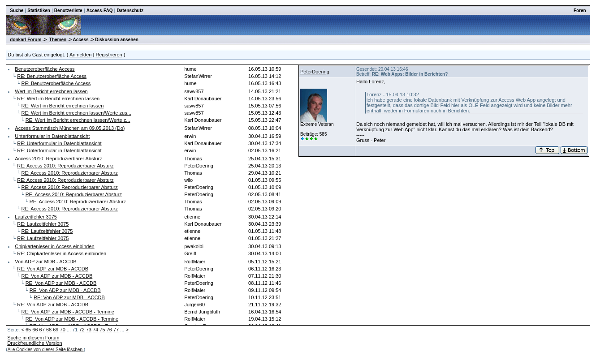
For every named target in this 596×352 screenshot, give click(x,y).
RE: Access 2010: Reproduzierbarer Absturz (65, 165)
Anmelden (80, 54)
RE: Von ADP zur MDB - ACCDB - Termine (67, 311)
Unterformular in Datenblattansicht (52, 136)
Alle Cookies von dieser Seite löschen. (46, 349)
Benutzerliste (68, 10)
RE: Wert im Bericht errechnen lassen (58, 98)
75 (102, 329)
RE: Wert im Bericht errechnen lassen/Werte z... (78, 120)
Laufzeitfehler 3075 (36, 216)
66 (35, 329)
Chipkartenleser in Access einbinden (54, 246)
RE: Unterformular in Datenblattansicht (59, 143)
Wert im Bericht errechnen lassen (51, 91)
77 (116, 329)
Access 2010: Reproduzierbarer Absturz (58, 158)
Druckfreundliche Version (34, 343)
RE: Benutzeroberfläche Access (51, 76)
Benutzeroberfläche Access (44, 69)
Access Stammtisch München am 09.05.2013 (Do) (70, 128)
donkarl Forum (25, 39)
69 (55, 329)
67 (42, 329)
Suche (16, 10)
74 (95, 329)
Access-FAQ (99, 10)
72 (81, 329)
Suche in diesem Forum (33, 337)
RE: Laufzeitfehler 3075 (43, 224)
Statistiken (38, 10)
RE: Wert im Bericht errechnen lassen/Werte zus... (76, 113)
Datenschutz (130, 10)
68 (49, 329)
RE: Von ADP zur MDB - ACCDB (52, 268)
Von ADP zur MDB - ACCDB (45, 261)
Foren (580, 10)
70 (62, 329)
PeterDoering (314, 71)
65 (28, 329)
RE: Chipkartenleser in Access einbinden (61, 253)
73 (88, 329)
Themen (57, 39)
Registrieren (108, 54)
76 (109, 329)
